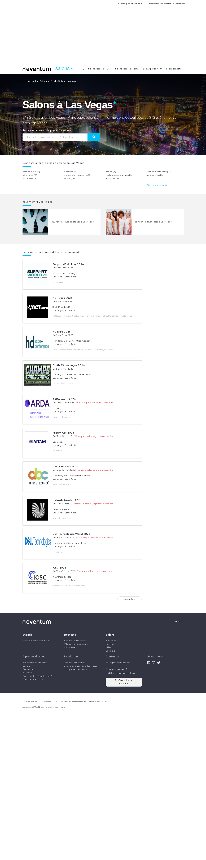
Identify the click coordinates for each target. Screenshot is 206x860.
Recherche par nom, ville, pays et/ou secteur (47, 130)
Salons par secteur (152, 69)
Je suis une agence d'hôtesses (80, 666)
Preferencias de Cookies (124, 682)
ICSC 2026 (59, 567)
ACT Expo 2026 (62, 298)
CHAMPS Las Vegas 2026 (68, 365)
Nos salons (111, 641)
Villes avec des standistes (36, 641)
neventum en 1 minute (35, 663)
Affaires (70, 172)
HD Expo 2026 (61, 331)
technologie (31, 172)
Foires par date (173, 69)
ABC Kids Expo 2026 (65, 466)
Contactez (28, 669)
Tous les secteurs (157, 185)
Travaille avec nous (33, 679)
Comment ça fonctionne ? (37, 676)
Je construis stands (74, 663)
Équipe (26, 666)
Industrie (113, 178)
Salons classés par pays (126, 69)
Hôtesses (70, 635)
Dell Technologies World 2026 (71, 534)
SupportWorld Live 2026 (68, 264)
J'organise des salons (75, 669)
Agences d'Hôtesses (75, 641)
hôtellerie (30, 178)
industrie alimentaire (77, 175)
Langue (178, 621)
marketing (155, 175)
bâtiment (30, 175)
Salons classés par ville (99, 69)
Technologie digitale (119, 175)
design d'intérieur (159, 172)
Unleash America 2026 (66, 500)
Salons (110, 635)
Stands (27, 635)
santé (69, 178)
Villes (108, 647)
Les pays (110, 651)
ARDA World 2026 (64, 399)
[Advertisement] (103, 38)
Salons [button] (64, 69)
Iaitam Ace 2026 (63, 432)
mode (111, 172)
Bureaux (27, 673)
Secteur (110, 644)
